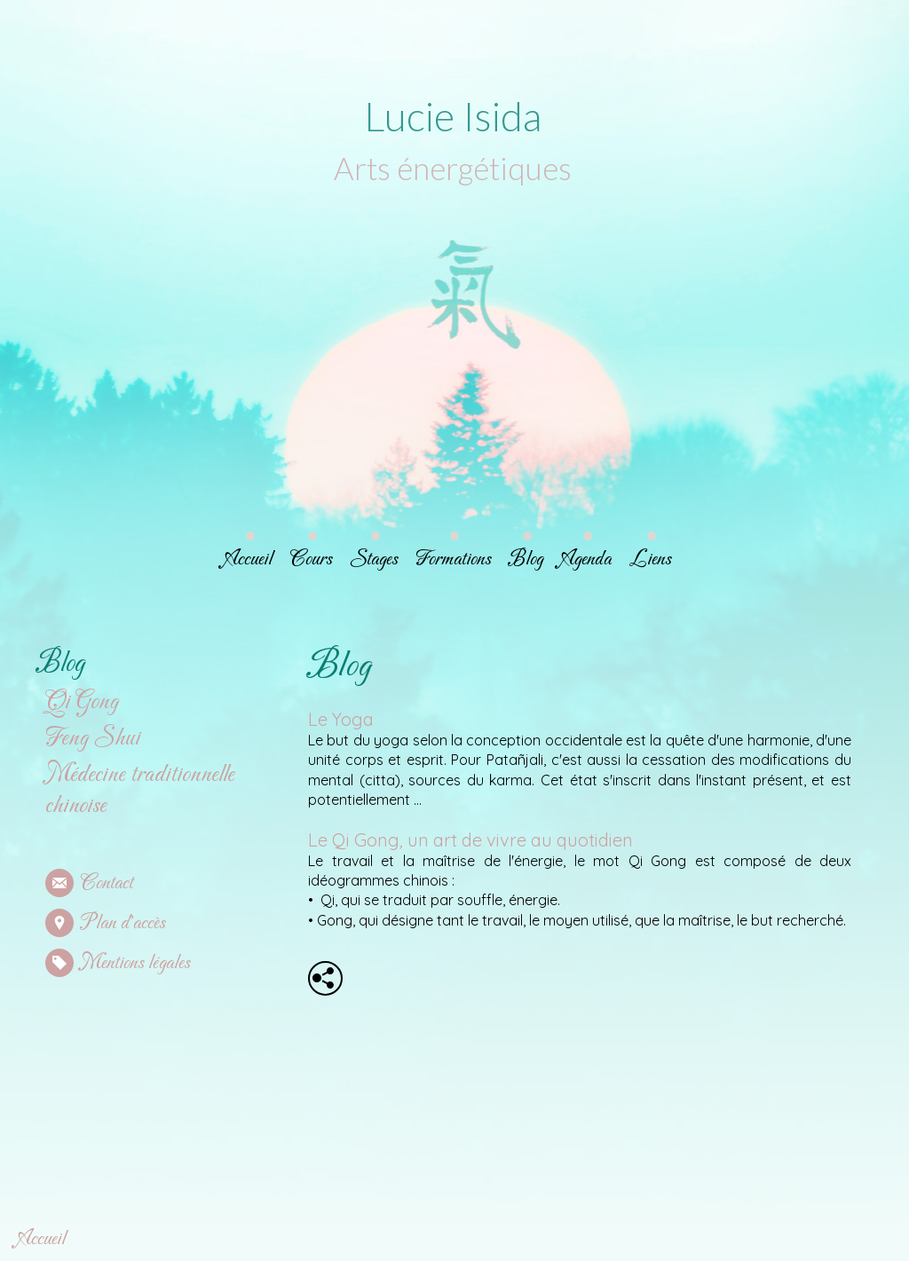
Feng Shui (92, 738)
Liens (650, 559)
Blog (526, 559)
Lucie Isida (451, 116)
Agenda (586, 559)
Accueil (249, 559)
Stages (374, 559)
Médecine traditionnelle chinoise (139, 791)
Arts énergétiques (451, 167)
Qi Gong (82, 702)
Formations (453, 559)
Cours (311, 559)
